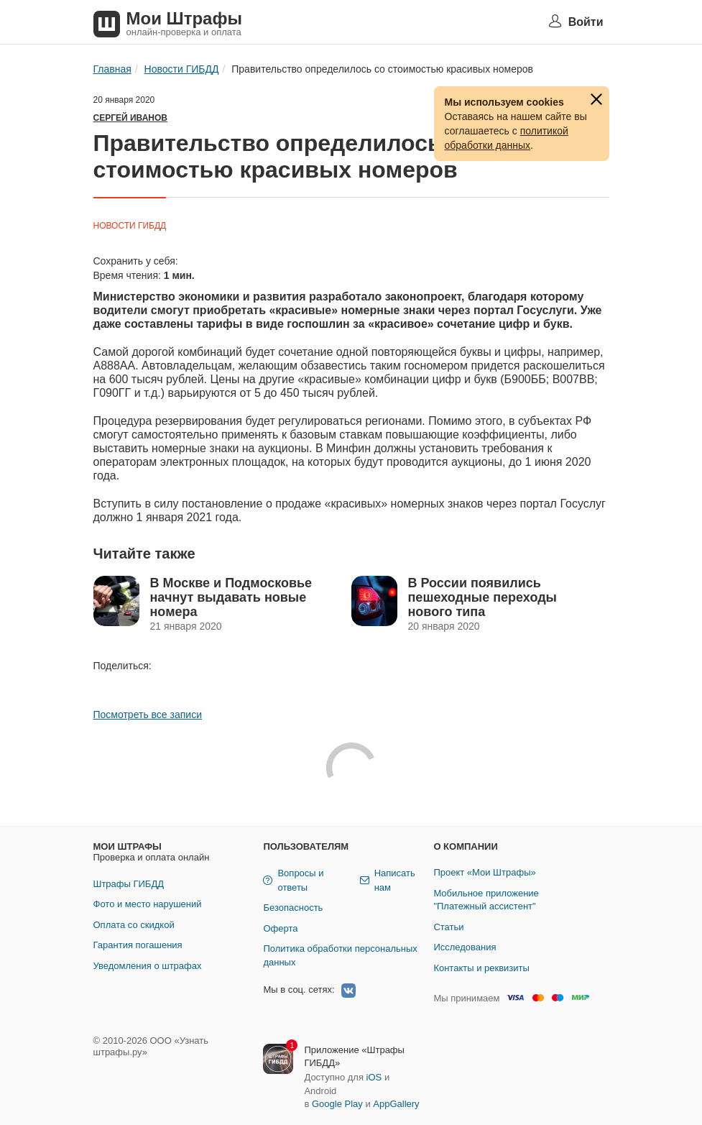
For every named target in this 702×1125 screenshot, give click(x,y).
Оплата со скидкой (134, 924)
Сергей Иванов (130, 118)
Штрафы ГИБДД (129, 883)
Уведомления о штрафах (147, 965)
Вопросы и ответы (293, 880)
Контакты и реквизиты (481, 968)
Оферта (280, 928)
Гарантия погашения (138, 945)
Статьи (448, 927)
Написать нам (387, 880)
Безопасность (293, 907)
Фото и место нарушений (147, 904)
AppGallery (396, 1103)
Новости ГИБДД (130, 226)
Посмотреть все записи (147, 714)
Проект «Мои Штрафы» (484, 872)
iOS (374, 1077)
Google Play (337, 1103)
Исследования (464, 947)
